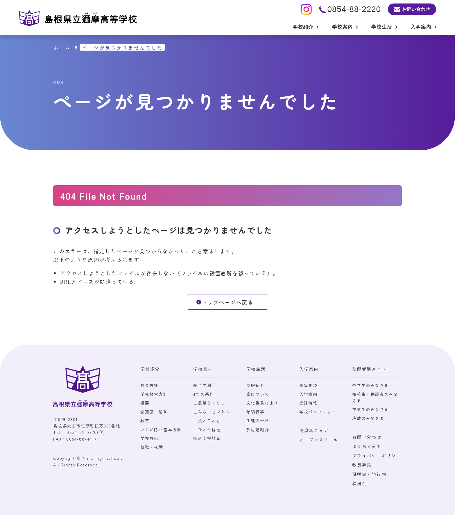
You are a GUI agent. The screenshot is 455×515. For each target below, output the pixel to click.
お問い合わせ (366, 437)
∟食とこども (207, 420)
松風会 (359, 483)
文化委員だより (262, 403)
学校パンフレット (317, 412)
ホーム (61, 47)
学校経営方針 (154, 394)
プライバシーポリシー (376, 455)
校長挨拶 (149, 385)
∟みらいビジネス (211, 412)
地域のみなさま (368, 418)
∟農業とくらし (209, 403)
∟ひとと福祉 (207, 429)
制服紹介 (255, 385)
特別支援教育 (207, 438)
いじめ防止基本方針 (161, 429)
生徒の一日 (257, 420)
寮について (257, 394)
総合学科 (202, 385)
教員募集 (362, 465)
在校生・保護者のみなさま (375, 397)
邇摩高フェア (314, 430)
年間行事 (255, 412)
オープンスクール (318, 439)
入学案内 (308, 394)
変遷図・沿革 (154, 412)
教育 (145, 420)
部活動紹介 (257, 429)
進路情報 (308, 403)
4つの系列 (203, 394)
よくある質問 (366, 446)
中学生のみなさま (370, 385)
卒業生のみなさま (370, 409)
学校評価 (149, 438)
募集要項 (308, 385)
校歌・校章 (151, 447)
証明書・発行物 (369, 474)
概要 (145, 403)
